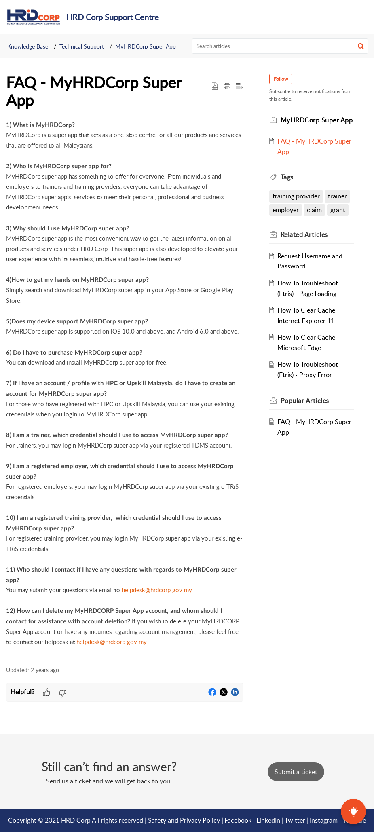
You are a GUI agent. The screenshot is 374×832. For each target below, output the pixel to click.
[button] (361, 46)
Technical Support (81, 46)
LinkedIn (268, 820)
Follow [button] (281, 79)
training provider (296, 196)
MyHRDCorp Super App (145, 46)
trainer (337, 196)
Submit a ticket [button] (296, 771)
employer (286, 209)
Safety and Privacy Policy (184, 820)
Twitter (295, 820)
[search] (280, 46)
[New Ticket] (296, 771)
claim (314, 209)
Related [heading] (304, 234)
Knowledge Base (27, 46)
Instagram (324, 820)
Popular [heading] (305, 400)
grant (337, 209)
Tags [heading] (287, 177)
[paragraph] (124, 389)
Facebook (237, 820)
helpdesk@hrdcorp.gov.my (157, 590)
